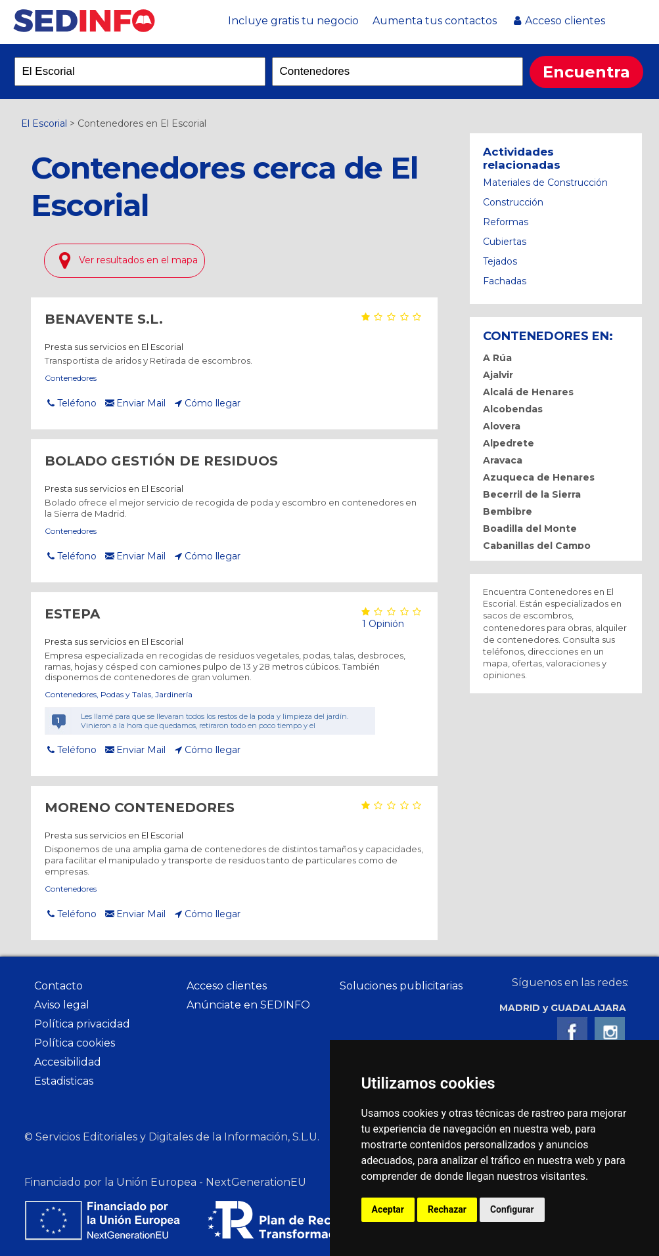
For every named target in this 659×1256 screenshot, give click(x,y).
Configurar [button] (512, 1209)
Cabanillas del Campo (537, 546)
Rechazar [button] (447, 1209)
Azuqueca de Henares (539, 477)
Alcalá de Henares (528, 392)
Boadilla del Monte (530, 528)
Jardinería (174, 694)
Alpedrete (508, 443)
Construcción (513, 202)
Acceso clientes (565, 20)
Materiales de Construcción (545, 182)
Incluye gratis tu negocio (293, 20)
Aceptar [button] (388, 1209)
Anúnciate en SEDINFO (248, 1005)
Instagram (610, 1032)
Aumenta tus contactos (435, 20)
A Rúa (497, 358)
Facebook (572, 1032)
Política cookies (74, 1043)
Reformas (505, 222)
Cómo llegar (212, 403)
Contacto (58, 986)
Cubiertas (504, 242)
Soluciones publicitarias (401, 986)
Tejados (500, 261)
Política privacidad (82, 1024)
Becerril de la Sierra (532, 494)
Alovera (501, 426)
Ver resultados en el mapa (138, 260)
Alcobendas (513, 409)
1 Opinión (381, 624)
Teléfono (77, 403)
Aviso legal (61, 1005)
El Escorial (44, 123)
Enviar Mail (141, 403)
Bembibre (507, 511)
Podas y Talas (126, 694)
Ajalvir (498, 375)
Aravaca (502, 460)
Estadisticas (63, 1081)
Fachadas (504, 281)
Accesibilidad (67, 1062)
